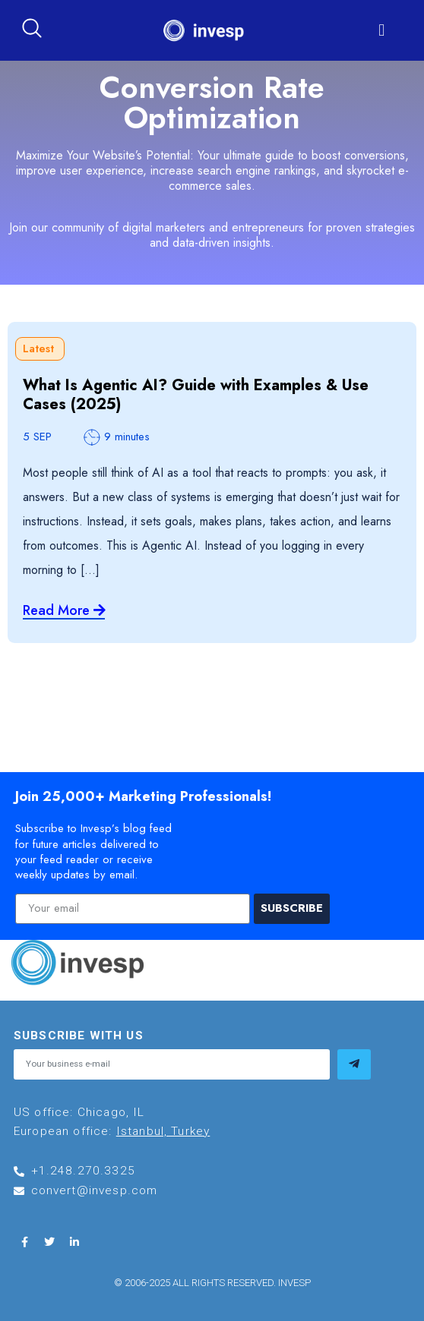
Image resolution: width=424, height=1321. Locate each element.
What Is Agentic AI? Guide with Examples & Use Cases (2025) (196, 394)
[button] (382, 30)
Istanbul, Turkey (163, 1131)
